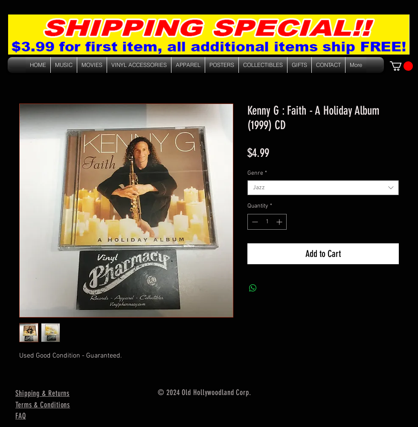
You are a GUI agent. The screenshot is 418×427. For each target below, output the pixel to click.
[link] (401, 66)
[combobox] (323, 187)
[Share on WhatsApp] (253, 288)
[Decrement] (254, 221)
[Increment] (280, 221)
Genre (257, 173)
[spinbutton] (267, 221)
